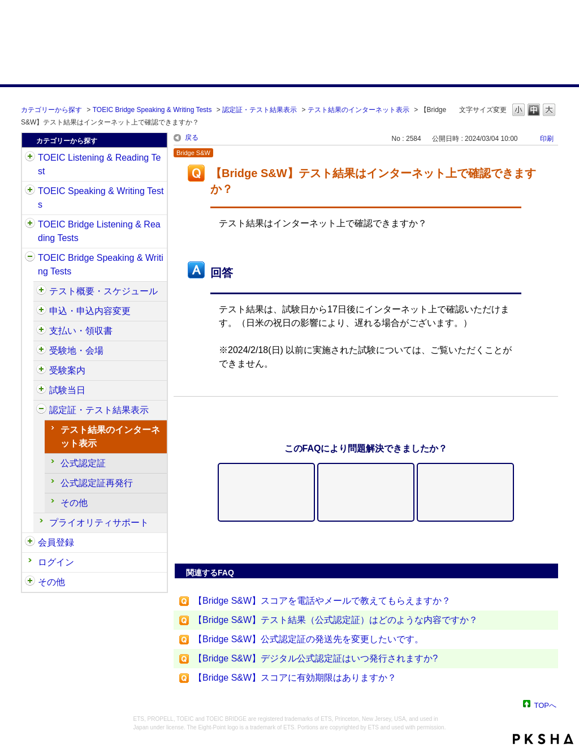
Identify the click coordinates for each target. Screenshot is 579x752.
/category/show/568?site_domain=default (41, 351)
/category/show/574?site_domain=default (41, 390)
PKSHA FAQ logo (543, 739)
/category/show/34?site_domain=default (30, 258)
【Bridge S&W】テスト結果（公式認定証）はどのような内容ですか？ (335, 620)
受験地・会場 (76, 350)
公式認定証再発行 (97, 483)
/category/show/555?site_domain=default (41, 311)
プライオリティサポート (99, 522)
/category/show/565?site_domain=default (41, 331)
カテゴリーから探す (51, 110)
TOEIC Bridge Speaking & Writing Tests (152, 110)
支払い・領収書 (81, 331)
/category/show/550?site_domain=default (41, 291)
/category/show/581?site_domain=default (41, 410)
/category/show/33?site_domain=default (30, 224)
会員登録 (56, 542)
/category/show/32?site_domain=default (30, 191)
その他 (74, 503)
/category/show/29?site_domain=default (30, 542)
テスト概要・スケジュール (103, 291)
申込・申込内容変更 (90, 311)
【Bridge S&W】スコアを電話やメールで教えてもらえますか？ (322, 600)
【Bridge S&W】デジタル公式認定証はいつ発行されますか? (315, 658)
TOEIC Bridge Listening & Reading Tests (99, 231)
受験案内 (67, 370)
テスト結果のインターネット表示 (358, 110)
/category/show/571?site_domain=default (41, 370)
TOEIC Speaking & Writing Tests (100, 197)
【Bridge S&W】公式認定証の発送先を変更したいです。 (308, 639)
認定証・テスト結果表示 (259, 110)
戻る (191, 137)
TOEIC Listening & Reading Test (99, 164)
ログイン (56, 562)
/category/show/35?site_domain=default (30, 582)
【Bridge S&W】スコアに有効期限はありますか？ (294, 677)
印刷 (547, 139)
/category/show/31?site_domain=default (30, 158)
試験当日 (67, 390)
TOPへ (545, 704)
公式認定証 (83, 463)
